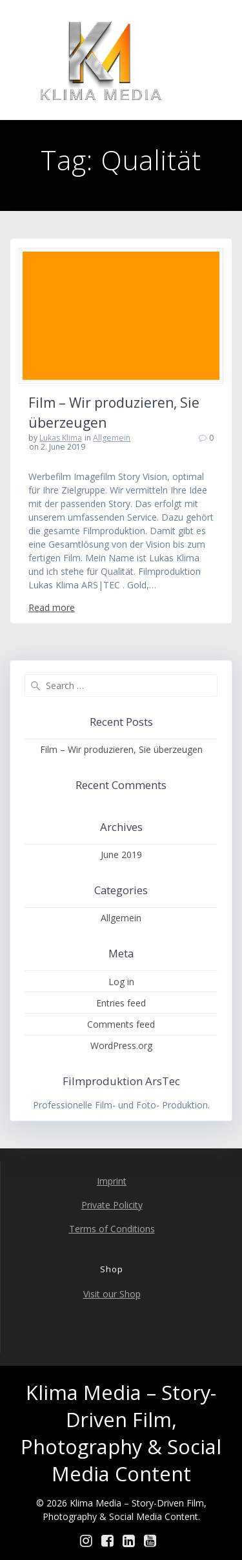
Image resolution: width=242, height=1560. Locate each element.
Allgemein (111, 437)
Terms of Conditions (112, 1229)
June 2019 (121, 854)
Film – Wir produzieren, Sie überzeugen (121, 749)
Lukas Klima (60, 437)
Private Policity (112, 1205)
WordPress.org (121, 1045)
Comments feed (121, 1024)
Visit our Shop (112, 1294)
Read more (51, 607)
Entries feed (121, 1003)
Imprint (111, 1181)
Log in (121, 981)
